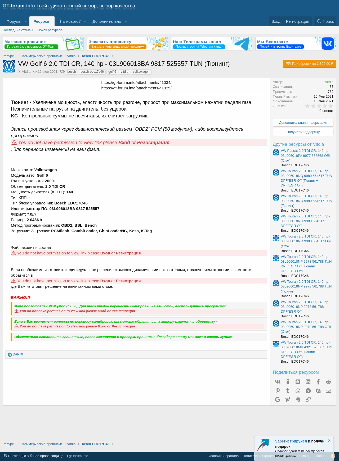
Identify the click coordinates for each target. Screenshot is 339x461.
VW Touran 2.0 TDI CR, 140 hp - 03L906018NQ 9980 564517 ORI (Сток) (306, 241)
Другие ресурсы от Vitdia (298, 144)
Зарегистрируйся (291, 441)
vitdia (124, 72)
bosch (72, 72)
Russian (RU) (16, 456)
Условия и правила (223, 456)
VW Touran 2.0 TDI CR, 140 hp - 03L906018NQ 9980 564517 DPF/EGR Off (305, 221)
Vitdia (26, 72)
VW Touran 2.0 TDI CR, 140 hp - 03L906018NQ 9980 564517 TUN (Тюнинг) (306, 200)
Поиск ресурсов (50, 30)
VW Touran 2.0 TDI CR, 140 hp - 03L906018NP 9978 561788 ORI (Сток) (306, 327)
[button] (25, 21)
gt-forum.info (78, 456)
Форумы (14, 21)
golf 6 (112, 72)
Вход (124, 142)
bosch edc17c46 (92, 72)
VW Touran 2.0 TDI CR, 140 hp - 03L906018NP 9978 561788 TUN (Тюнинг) (306, 286)
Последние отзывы (18, 30)
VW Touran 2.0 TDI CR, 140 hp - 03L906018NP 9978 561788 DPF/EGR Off (305, 306)
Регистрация (153, 142)
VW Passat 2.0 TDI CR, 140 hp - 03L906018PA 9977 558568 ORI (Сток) (306, 155)
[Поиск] (325, 21)
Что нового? (70, 21)
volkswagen (141, 72)
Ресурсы (42, 21)
